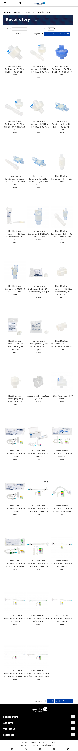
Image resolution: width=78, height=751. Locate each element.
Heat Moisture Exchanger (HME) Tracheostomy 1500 (15, 399)
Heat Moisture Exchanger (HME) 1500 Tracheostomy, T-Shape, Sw (38, 345)
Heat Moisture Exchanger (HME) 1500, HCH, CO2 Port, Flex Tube (61, 235)
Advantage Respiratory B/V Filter (38, 397)
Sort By (9, 29)
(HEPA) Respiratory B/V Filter (62, 397)
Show (46, 29)
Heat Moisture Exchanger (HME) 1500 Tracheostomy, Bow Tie (62, 344)
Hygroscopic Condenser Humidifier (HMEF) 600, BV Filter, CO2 (38, 180)
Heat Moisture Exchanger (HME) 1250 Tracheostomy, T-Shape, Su (61, 290)
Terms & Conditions (39, 745)
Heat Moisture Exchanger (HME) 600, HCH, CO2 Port (15, 289)
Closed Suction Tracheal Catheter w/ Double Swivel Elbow (38, 508)
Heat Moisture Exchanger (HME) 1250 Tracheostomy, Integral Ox (38, 290)
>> (68, 33)
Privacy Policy (26, 745)
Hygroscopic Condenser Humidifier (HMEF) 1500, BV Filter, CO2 (62, 125)
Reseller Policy (52, 745)
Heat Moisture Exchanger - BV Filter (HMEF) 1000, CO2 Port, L (38, 125)
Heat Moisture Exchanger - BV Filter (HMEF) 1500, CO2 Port (14, 69)
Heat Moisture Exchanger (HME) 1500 (61, 177)
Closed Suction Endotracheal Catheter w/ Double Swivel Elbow (15, 673)
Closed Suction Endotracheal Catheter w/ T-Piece (62, 563)
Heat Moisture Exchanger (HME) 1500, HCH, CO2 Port (38, 234)
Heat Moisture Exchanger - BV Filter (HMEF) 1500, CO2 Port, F (38, 70)
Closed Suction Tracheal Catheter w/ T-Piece (15, 453)
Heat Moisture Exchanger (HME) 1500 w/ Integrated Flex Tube (14, 235)
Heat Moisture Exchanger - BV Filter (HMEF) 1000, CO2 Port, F (14, 125)
